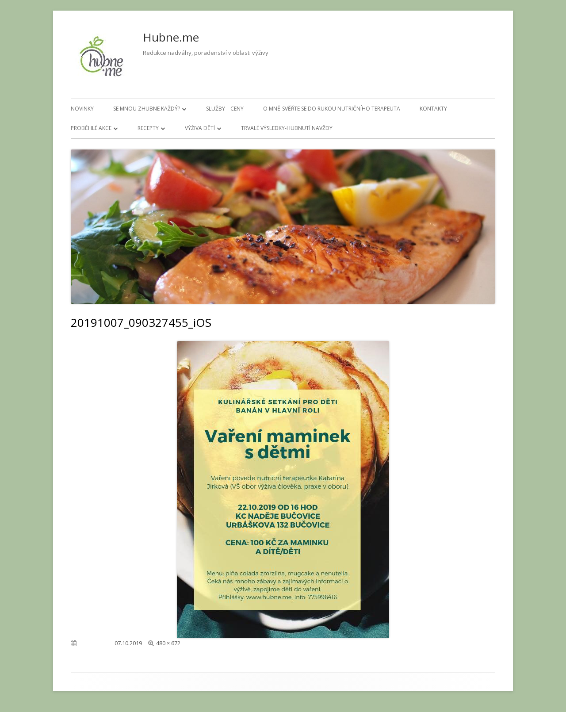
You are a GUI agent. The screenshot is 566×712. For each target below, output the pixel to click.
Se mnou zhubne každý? (146, 108)
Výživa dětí (200, 128)
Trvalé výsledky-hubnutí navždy (287, 128)
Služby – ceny (225, 108)
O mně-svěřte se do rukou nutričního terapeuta (331, 108)
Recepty (148, 128)
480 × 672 (168, 643)
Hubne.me (171, 37)
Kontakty (433, 108)
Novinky (82, 108)
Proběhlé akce (91, 128)
